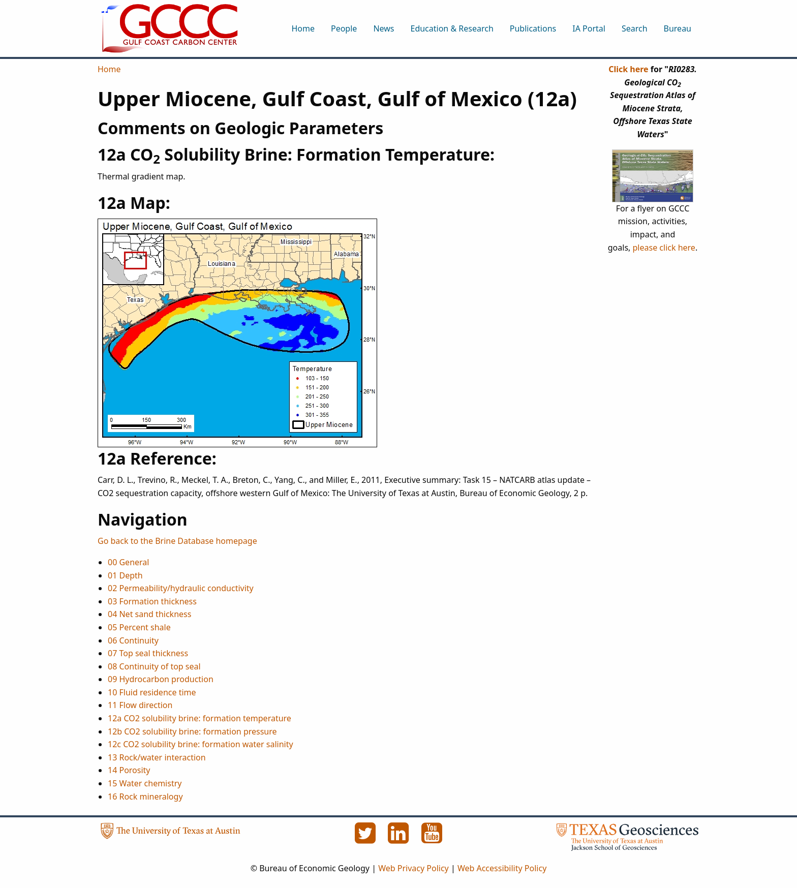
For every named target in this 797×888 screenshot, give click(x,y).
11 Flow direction (140, 705)
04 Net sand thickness (149, 614)
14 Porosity (129, 770)
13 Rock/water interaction (157, 757)
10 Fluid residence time (152, 692)
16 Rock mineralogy (145, 796)
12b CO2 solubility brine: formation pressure (192, 731)
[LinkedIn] (399, 838)
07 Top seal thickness (148, 653)
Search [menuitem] (635, 28)
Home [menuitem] (303, 28)
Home (109, 69)
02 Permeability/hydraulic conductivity (181, 588)
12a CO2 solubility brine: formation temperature (199, 718)
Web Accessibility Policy (501, 868)
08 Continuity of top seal (154, 666)
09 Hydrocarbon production (160, 679)
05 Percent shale (139, 627)
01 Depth (125, 575)
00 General (128, 562)
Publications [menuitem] (533, 28)
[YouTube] (432, 838)
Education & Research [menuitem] (451, 28)
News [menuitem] (383, 28)
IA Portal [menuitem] (588, 28)
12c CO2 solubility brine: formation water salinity (200, 744)
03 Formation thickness (152, 601)
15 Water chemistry (144, 783)
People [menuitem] (344, 28)
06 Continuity (133, 640)
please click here (664, 247)
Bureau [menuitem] (677, 28)
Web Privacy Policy (413, 868)
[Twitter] (366, 838)
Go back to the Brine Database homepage (177, 540)
